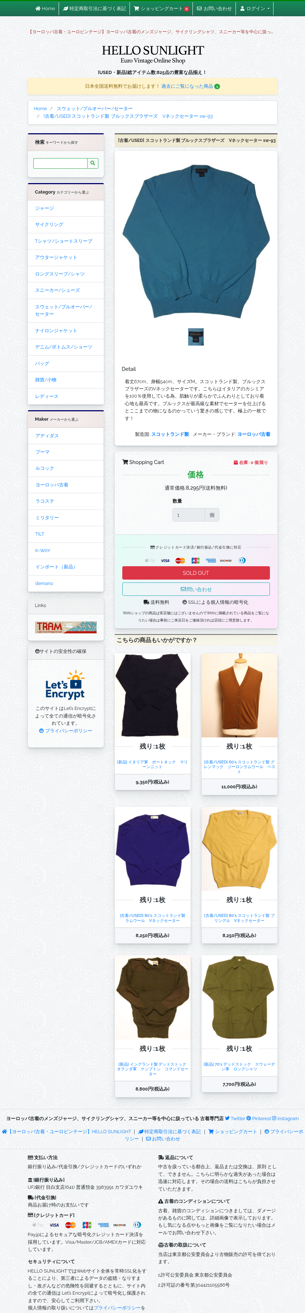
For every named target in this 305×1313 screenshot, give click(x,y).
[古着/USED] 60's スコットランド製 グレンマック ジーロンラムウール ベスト (239, 766)
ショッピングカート (233, 1131)
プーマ (42, 452)
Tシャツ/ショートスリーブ (64, 241)
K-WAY (43, 550)
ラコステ (44, 501)
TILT (40, 534)
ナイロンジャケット (56, 330)
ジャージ (44, 208)
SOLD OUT (196, 573)
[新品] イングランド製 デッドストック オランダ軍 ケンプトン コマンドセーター (154, 1069)
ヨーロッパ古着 (51, 485)
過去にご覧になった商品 (190, 86)
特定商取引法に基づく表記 (169, 1131)
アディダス (47, 435)
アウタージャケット (56, 257)
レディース (47, 396)
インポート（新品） (56, 566)
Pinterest (258, 1118)
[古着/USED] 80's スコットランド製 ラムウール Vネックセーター (154, 918)
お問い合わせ (163, 1138)
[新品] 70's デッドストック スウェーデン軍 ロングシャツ (239, 1066)
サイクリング (49, 224)
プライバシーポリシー (65, 730)
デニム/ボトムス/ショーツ (63, 347)
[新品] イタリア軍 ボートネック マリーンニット (152, 764)
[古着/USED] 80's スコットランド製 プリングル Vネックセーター (239, 918)
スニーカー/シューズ (57, 290)
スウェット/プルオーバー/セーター (63, 310)
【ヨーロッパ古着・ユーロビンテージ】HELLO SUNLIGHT (66, 1131)
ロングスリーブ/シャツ (60, 274)
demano (44, 583)
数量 (177, 501)
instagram (285, 1118)
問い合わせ (196, 589)
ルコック (44, 468)
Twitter (235, 1118)
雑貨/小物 (46, 379)
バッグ (42, 363)
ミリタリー (47, 517)
